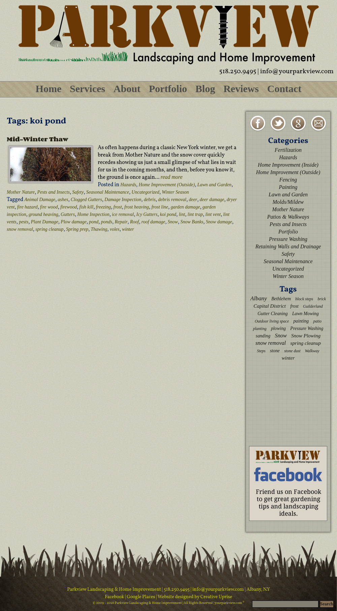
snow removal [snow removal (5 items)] (270, 343)
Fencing (288, 180)
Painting (288, 187)
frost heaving (136, 207)
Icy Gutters (147, 214)
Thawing (99, 229)
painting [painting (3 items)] (301, 321)
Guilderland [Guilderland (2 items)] (313, 306)
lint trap (195, 214)
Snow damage (219, 221)
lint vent (213, 214)
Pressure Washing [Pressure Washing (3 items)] (306, 328)
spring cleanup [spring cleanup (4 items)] (305, 343)
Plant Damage (44, 221)
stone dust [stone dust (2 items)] (292, 351)
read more (172, 177)
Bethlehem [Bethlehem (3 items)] (281, 298)
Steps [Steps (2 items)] (261, 351)
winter (128, 229)
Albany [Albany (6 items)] (258, 298)
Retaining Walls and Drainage (288, 246)
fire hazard (27, 207)
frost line (159, 207)
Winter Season (175, 192)
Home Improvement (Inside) (288, 165)
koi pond (168, 214)
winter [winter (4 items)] (288, 358)
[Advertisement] (288, 403)
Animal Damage (40, 199)
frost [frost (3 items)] (294, 306)
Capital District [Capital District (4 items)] (269, 306)
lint (182, 214)
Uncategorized (145, 192)
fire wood (49, 207)
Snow (173, 221)
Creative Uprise (216, 597)
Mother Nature (21, 192)
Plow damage (74, 221)
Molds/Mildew (288, 202)
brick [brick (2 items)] (321, 299)
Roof (134, 221)
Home (49, 88)
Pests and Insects (53, 192)
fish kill (87, 207)
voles (115, 229)
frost (118, 207)
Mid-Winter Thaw (37, 139)
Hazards (128, 184)
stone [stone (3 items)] (275, 350)
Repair (121, 221)
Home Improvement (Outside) (167, 184)
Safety (78, 192)
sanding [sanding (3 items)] (263, 335)
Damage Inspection (122, 199)
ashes (63, 199)
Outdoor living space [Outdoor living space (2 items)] (272, 321)
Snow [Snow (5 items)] (280, 335)
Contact (284, 88)
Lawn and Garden (214, 184)
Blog (205, 88)
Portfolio (168, 88)
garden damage (185, 207)
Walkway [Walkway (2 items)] (312, 351)
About (127, 88)
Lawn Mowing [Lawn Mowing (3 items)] (305, 313)
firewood (68, 207)
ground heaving (43, 214)
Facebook (115, 597)
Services (87, 88)
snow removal (20, 229)
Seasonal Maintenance (107, 192)
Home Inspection (93, 214)
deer (193, 199)
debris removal (172, 199)
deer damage (212, 199)
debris (150, 199)
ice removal (123, 214)
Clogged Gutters (86, 199)
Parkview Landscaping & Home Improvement (114, 589)
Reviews (241, 88)
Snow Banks (191, 221)
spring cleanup (49, 229)
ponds (106, 221)
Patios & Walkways (288, 217)
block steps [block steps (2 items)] (304, 299)
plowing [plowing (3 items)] (278, 328)
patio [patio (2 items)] (317, 321)
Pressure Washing (288, 239)
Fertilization (288, 150)
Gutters (68, 214)
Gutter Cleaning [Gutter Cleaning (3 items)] (272, 313)
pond (93, 221)
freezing (103, 207)
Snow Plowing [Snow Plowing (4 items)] (305, 335)
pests (23, 221)
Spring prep (77, 229)
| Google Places (140, 597)
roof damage (153, 221)
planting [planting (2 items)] (260, 328)
